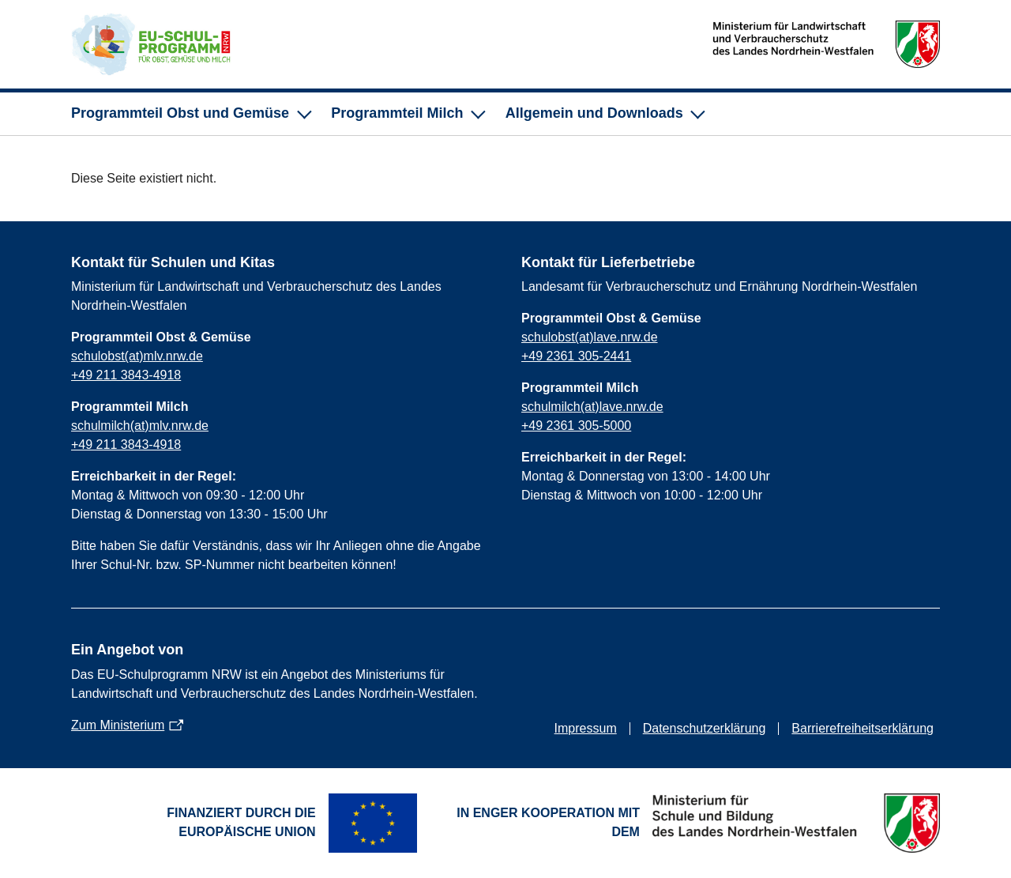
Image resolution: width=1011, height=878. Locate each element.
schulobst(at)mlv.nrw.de (137, 356)
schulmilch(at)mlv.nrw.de (140, 425)
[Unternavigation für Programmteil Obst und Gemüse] (190, 113)
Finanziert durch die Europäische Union (241, 822)
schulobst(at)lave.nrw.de (589, 337)
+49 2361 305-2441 (576, 356)
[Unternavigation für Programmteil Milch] (407, 113)
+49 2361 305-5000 (576, 425)
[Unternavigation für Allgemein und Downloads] (604, 113)
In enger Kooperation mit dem (548, 822)
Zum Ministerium (117, 725)
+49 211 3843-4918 (126, 375)
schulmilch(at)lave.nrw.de (592, 406)
